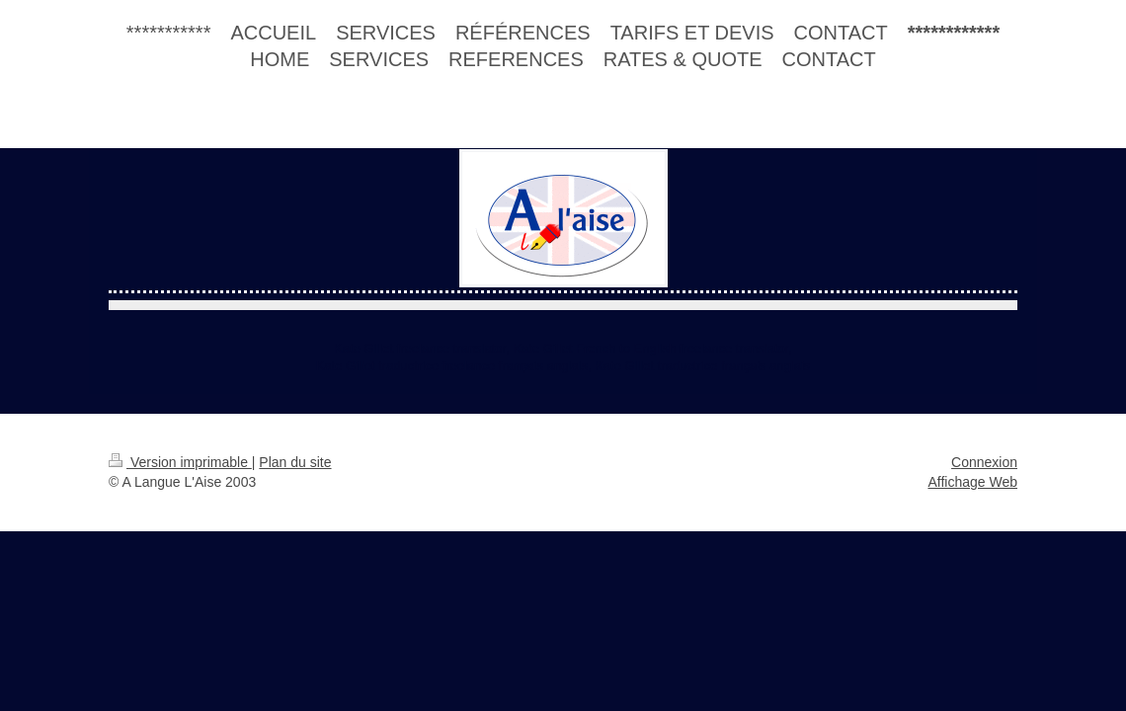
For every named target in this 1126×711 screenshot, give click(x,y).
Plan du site (295, 462)
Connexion (984, 462)
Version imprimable (180, 462)
